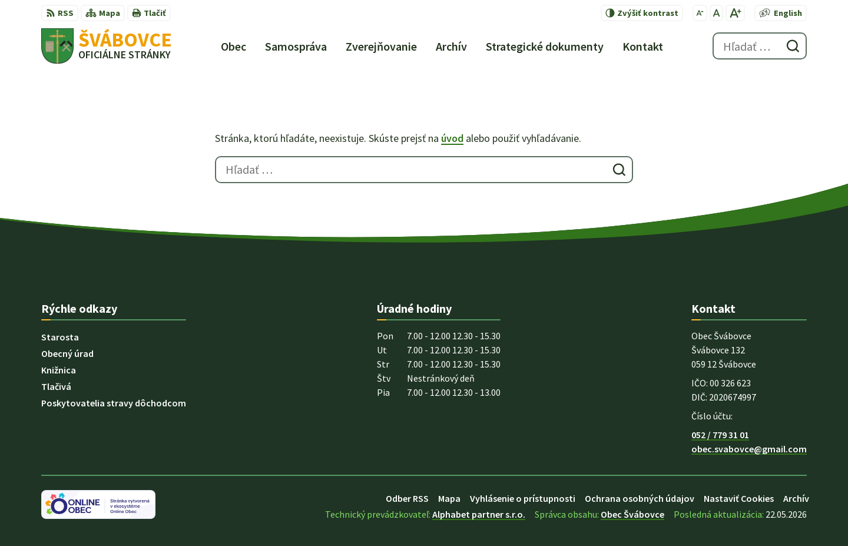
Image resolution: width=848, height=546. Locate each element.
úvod (452, 138)
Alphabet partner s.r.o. (478, 514)
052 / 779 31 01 (720, 435)
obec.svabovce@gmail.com (749, 449)
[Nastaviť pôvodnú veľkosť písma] (716, 13)
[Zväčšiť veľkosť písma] (735, 13)
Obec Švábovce (632, 514)
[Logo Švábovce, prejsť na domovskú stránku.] (106, 46)
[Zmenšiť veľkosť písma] (700, 13)
